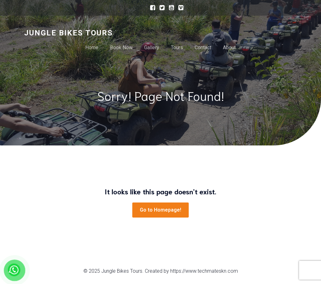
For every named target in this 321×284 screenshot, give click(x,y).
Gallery (151, 47)
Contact (203, 47)
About (229, 47)
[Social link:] (151, 8)
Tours (177, 47)
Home (91, 47)
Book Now (121, 47)
